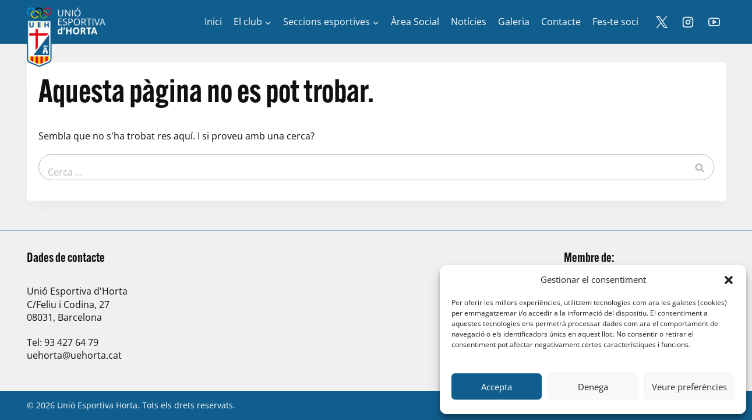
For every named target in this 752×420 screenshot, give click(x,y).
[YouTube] (714, 22)
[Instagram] (688, 22)
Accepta (496, 387)
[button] (729, 280)
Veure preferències (689, 387)
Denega (593, 387)
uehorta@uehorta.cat (74, 355)
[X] (661, 22)
